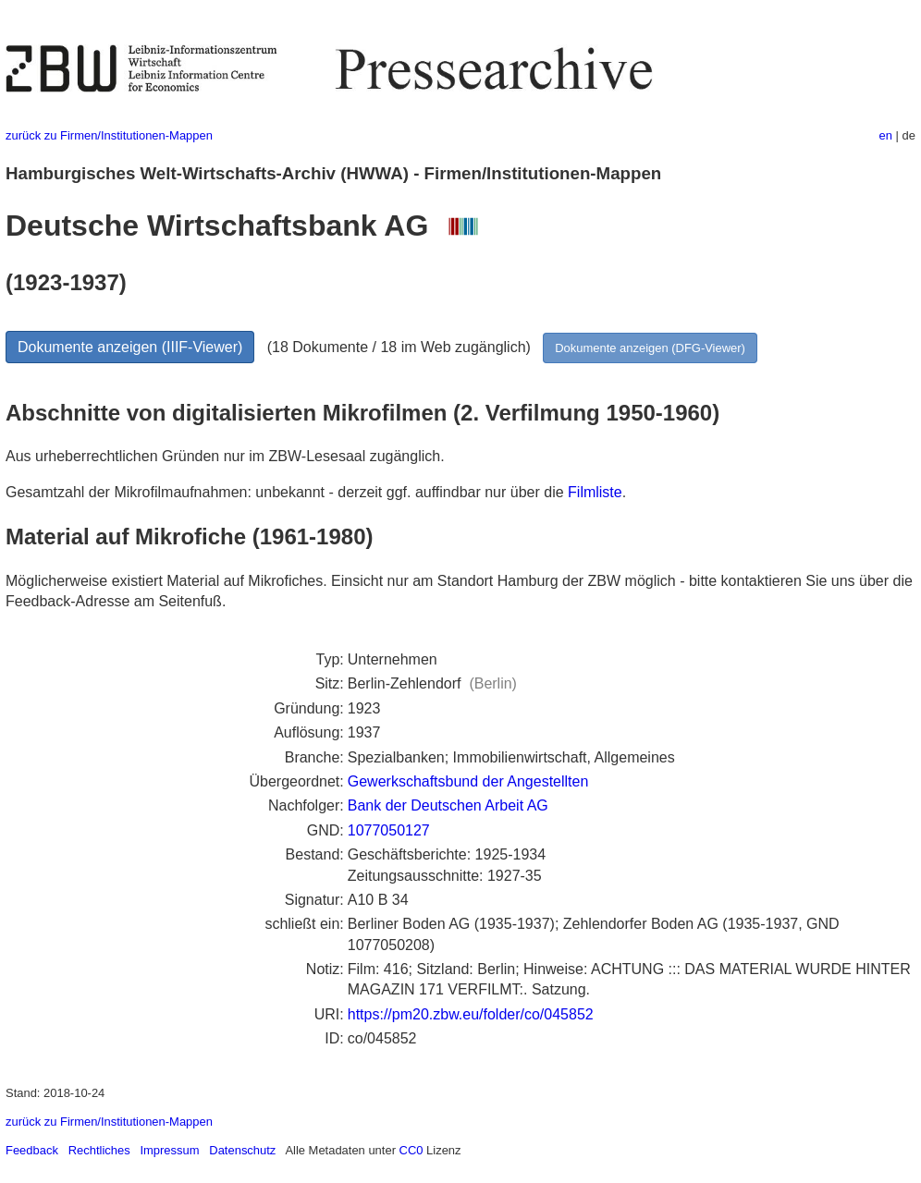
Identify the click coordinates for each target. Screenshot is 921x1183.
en (885, 135)
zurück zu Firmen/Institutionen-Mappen (109, 135)
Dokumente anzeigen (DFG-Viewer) (650, 348)
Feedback (32, 1150)
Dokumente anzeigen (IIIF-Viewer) (130, 347)
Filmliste (595, 492)
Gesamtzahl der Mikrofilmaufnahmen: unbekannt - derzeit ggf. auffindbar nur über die (287, 492)
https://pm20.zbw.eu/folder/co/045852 (471, 1014)
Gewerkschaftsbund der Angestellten (468, 781)
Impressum (169, 1150)
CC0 (411, 1150)
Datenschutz (242, 1150)
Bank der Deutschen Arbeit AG (448, 805)
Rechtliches (99, 1150)
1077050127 (389, 830)
